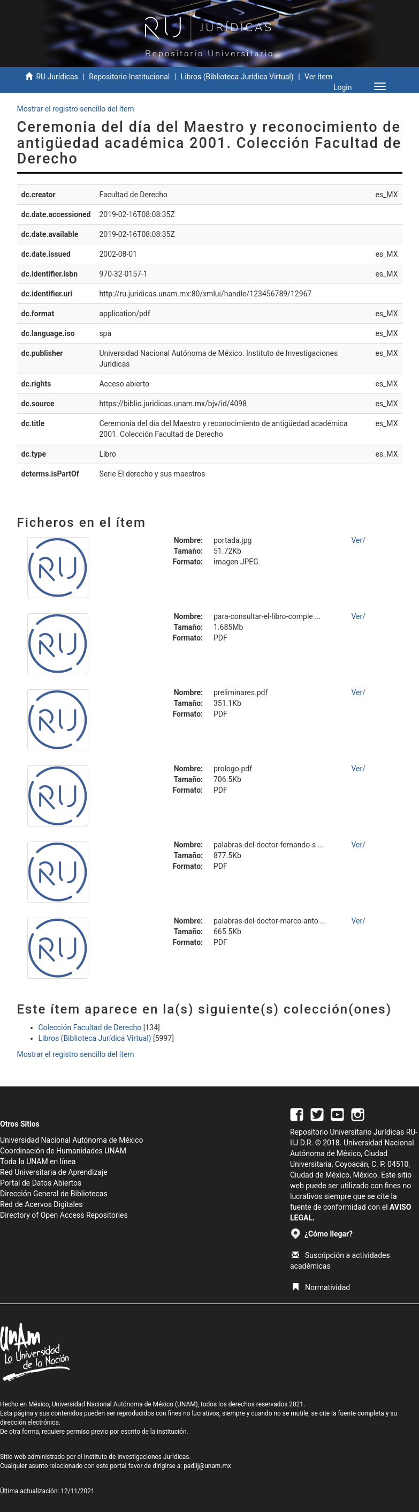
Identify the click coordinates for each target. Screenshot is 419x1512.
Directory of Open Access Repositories (64, 1215)
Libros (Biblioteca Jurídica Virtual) (237, 76)
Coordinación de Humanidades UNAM (63, 1150)
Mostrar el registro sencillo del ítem (75, 109)
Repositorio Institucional (129, 76)
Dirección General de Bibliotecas (54, 1193)
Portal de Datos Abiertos (40, 1183)
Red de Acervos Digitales (41, 1204)
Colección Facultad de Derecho (90, 1027)
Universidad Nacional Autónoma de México (71, 1140)
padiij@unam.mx (207, 1466)
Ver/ (359, 540)
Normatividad (321, 1287)
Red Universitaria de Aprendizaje (54, 1172)
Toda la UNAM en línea (37, 1161)
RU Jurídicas (57, 76)
